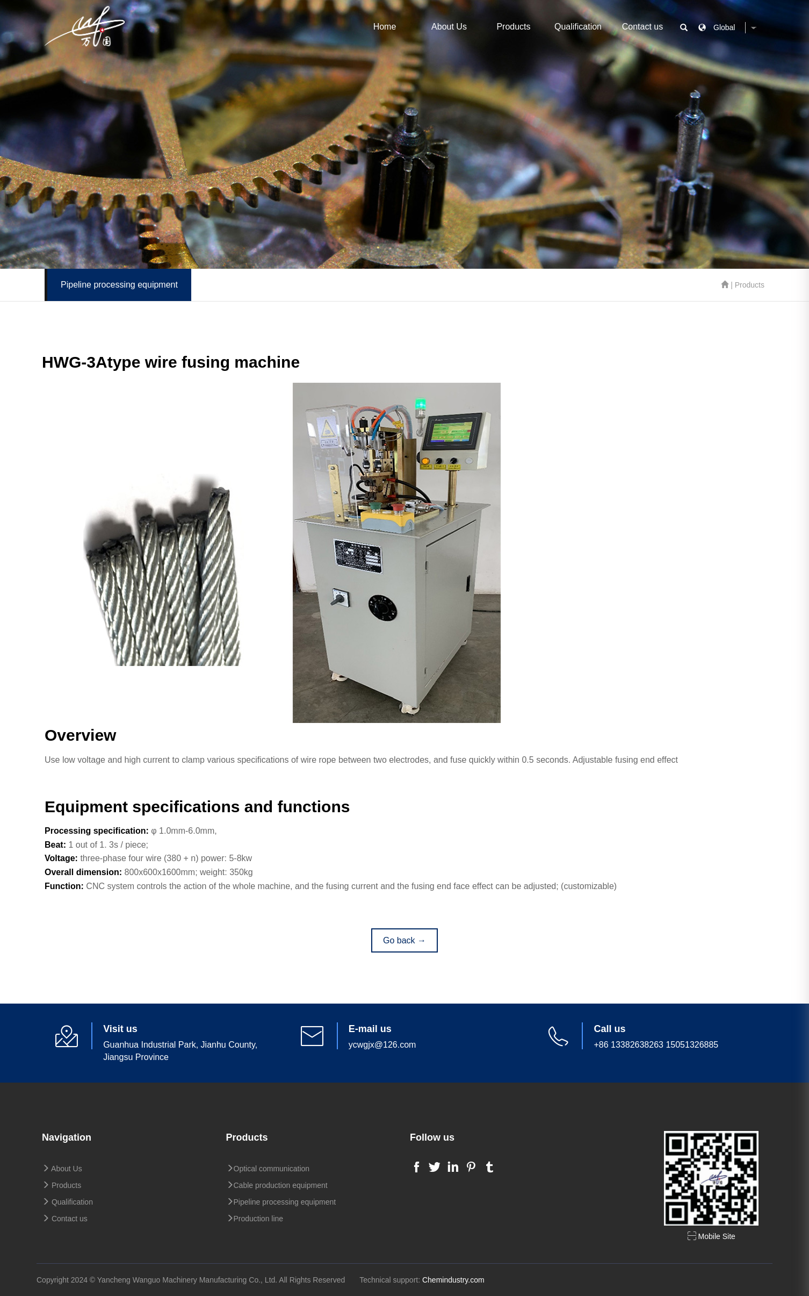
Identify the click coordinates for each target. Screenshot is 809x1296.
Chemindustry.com (453, 1280)
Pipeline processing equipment (281, 1202)
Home (384, 26)
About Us (449, 26)
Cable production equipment (277, 1185)
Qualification (578, 26)
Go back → (404, 940)
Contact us (642, 26)
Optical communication (268, 1168)
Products (513, 26)
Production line (255, 1218)
